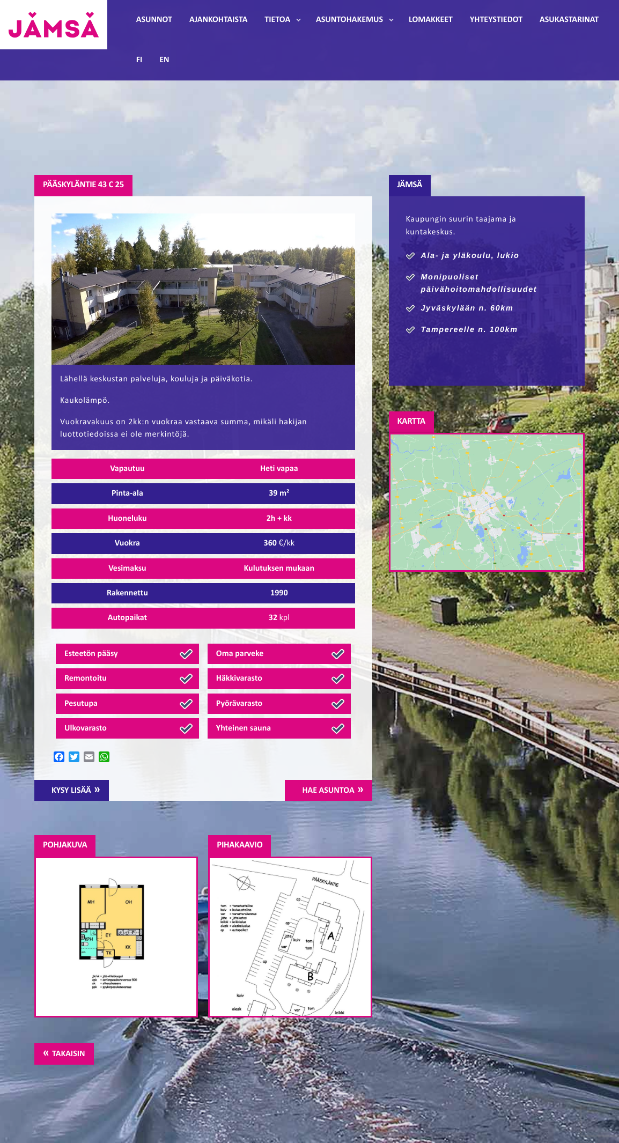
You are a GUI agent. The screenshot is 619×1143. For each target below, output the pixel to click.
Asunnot (154, 20)
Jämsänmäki (54, 25)
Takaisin (68, 1054)
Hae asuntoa (328, 790)
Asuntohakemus (349, 20)
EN (164, 60)
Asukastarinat (569, 20)
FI (139, 60)
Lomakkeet (431, 20)
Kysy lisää (71, 790)
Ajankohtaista (218, 20)
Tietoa (277, 20)
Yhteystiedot (496, 20)
